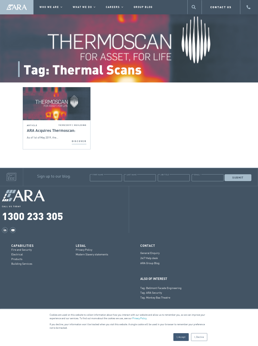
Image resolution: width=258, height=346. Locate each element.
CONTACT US (221, 7)
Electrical (17, 254)
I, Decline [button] (199, 336)
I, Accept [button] (181, 336)
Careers (115, 7)
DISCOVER (79, 141)
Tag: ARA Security (151, 292)
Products (16, 259)
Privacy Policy (139, 318)
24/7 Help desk (149, 258)
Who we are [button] (51, 7)
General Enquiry (150, 253)
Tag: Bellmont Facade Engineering (161, 288)
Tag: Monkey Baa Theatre (155, 297)
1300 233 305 (32, 215)
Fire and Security (21, 249)
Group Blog (143, 7)
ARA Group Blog (150, 263)
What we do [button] (84, 7)
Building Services (21, 263)
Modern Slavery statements (92, 254)
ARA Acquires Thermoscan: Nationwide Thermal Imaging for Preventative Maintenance (56, 131)
